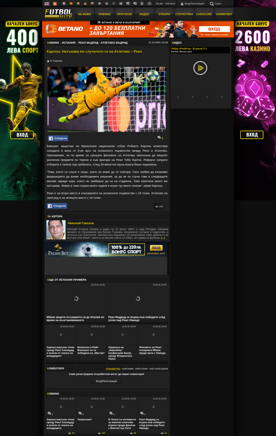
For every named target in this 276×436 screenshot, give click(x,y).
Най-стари (141, 369)
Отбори (164, 14)
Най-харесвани (158, 369)
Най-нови (128, 369)
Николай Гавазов (81, 223)
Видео (144, 14)
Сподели (58, 138)
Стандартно (113, 369)
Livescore (204, 14)
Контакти (170, 3)
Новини (104, 14)
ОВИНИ (53, 393)
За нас (159, 3)
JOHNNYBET (224, 14)
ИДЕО (177, 42)
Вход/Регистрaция (106, 381)
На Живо (84, 14)
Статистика (184, 14)
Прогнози (124, 14)
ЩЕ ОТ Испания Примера (66, 279)
